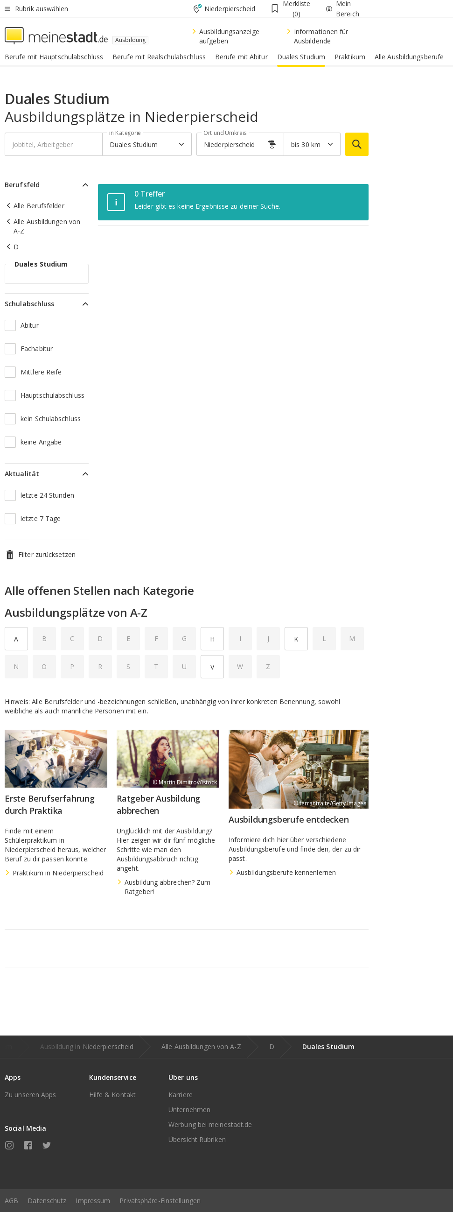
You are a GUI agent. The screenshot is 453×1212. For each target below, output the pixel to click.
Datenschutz (47, 1200)
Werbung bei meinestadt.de (210, 1124)
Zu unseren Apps (30, 1094)
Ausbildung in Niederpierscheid (86, 1046)
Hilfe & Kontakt (112, 1094)
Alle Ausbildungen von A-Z (201, 1046)
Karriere (180, 1094)
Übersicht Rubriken (197, 1139)
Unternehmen (189, 1109)
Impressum (93, 1200)
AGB (11, 1200)
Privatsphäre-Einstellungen (160, 1200)
